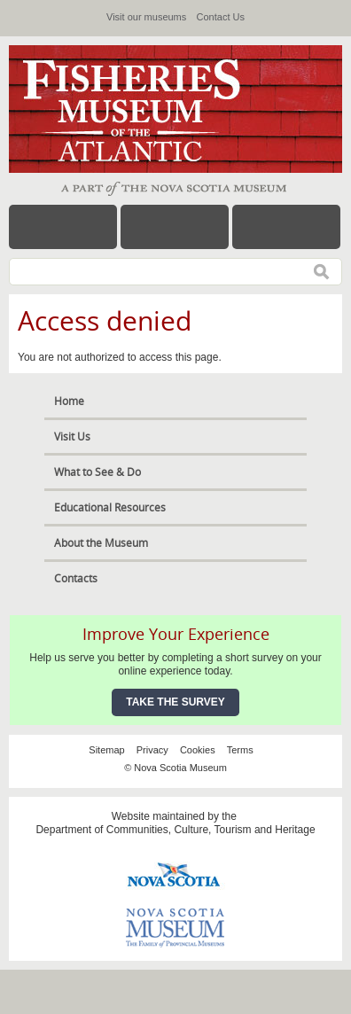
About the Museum (101, 542)
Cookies (197, 750)
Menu (63, 227)
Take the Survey (175, 702)
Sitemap (106, 750)
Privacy (152, 750)
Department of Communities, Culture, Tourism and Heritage (175, 829)
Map (286, 227)
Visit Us (72, 436)
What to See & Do (97, 472)
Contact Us (221, 17)
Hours (175, 227)
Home (69, 401)
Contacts (76, 578)
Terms (240, 750)
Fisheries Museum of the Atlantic (142, 109)
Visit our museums (146, 17)
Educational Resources (110, 507)
